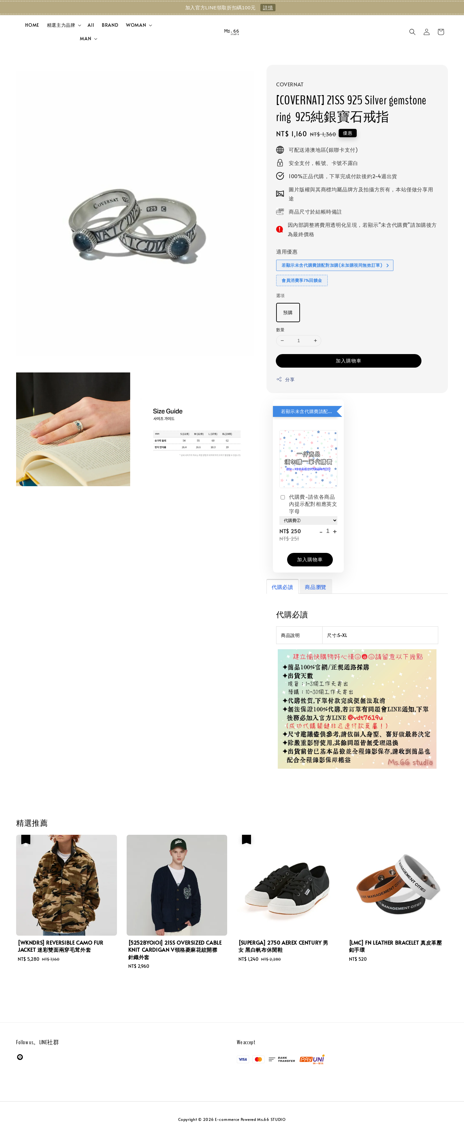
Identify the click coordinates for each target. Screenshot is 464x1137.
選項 (280, 295)
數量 (280, 329)
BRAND (110, 25)
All (91, 25)
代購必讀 (282, 586)
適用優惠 (286, 251)
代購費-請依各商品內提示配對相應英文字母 (308, 504)
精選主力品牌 (61, 25)
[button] (412, 32)
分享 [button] (285, 379)
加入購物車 (349, 360)
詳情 (268, 7)
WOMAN (136, 25)
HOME (32, 25)
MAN (85, 39)
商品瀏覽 (315, 586)
